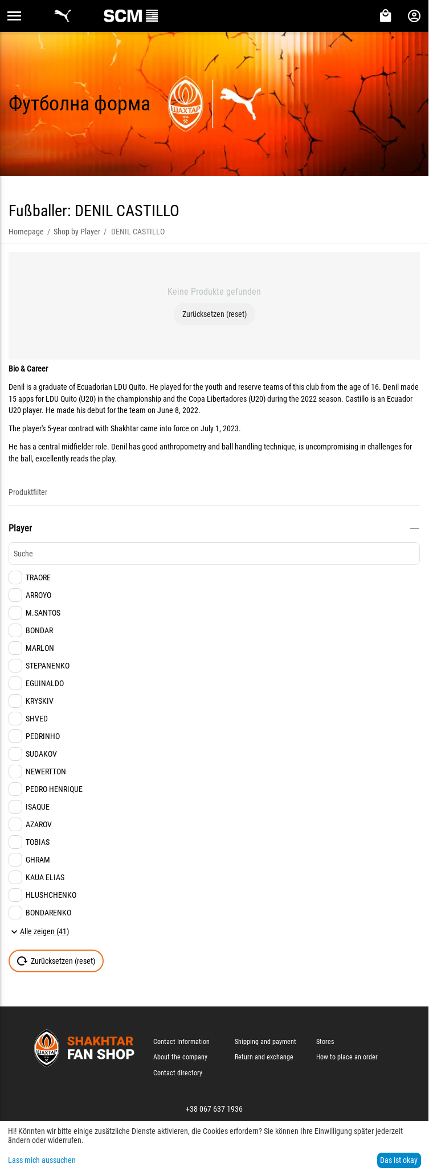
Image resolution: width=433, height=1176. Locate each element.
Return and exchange (264, 1057)
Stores (325, 1042)
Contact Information (181, 1042)
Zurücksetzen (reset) (214, 314)
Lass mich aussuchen (42, 1160)
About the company (180, 1057)
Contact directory (177, 1073)
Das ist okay (399, 1160)
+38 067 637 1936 (214, 1108)
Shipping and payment (265, 1042)
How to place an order (347, 1057)
